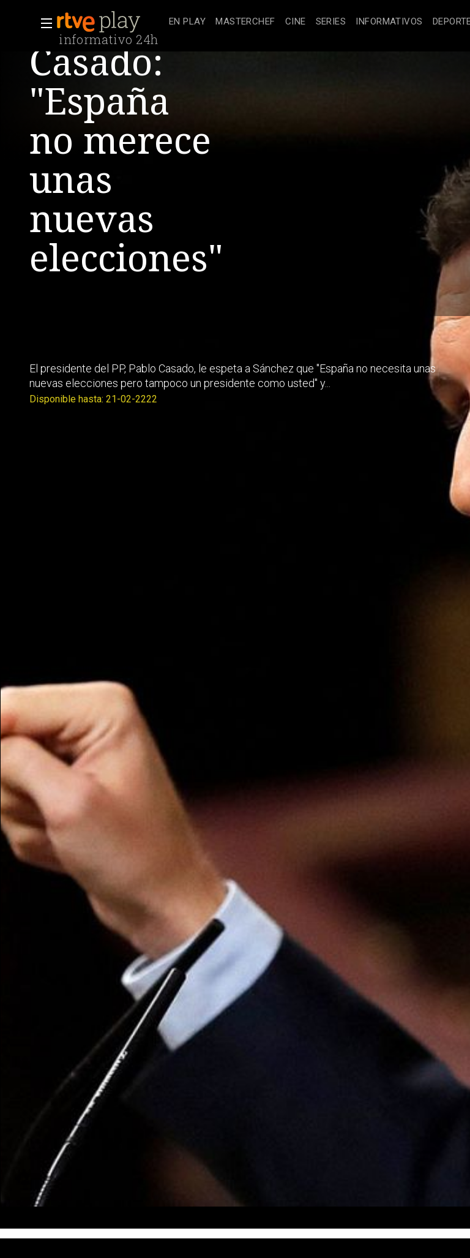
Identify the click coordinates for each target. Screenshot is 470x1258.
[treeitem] (187, 22)
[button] (42, 23)
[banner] (110, 22)
